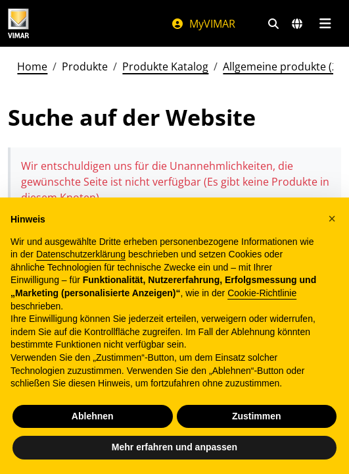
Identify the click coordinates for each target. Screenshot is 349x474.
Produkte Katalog (165, 66)
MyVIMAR (203, 23)
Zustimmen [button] (256, 416)
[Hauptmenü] (325, 24)
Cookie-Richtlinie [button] (261, 293)
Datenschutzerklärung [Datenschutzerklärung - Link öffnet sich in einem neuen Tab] (81, 254)
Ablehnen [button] (93, 416)
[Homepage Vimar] (18, 23)
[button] (331, 218)
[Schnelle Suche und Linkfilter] (273, 24)
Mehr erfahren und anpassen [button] (174, 447)
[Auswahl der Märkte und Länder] (297, 24)
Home (32, 66)
